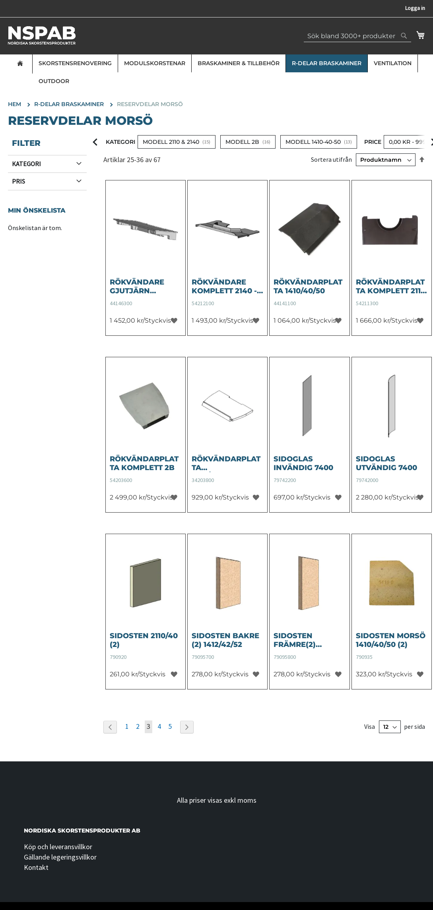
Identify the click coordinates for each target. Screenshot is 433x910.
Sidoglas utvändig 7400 (386, 463)
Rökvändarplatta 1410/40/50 (308, 286)
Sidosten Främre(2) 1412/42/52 (295, 640)
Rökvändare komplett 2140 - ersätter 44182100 (224, 286)
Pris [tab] (18, 181)
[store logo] (42, 35)
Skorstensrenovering (75, 63)
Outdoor (54, 81)
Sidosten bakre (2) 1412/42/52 (225, 640)
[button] (174, 320)
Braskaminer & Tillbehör (239, 63)
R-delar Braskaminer (326, 63)
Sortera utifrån (331, 159)
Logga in (415, 8)
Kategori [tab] (26, 164)
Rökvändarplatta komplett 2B (144, 463)
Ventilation (393, 63)
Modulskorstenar (154, 63)
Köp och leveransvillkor (58, 846)
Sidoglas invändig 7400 (303, 463)
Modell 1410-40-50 (313, 141)
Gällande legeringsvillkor (60, 857)
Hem (15, 104)
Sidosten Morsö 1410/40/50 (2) (390, 640)
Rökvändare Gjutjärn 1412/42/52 (137, 286)
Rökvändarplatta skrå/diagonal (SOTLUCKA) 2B (226, 463)
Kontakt (36, 867)
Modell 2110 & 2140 (171, 141)
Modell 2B (242, 141)
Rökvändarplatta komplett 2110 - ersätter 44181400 (390, 286)
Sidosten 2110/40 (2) (144, 640)
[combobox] (357, 35)
